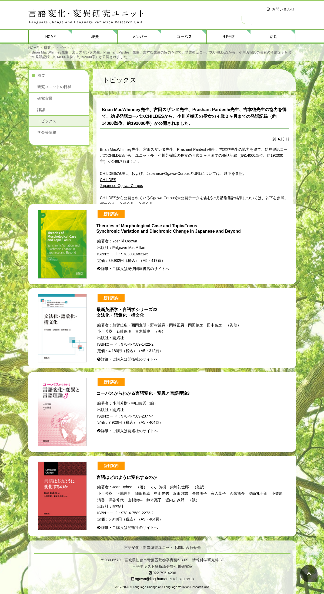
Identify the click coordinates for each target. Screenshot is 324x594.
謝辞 (41, 110)
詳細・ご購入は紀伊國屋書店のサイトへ (135, 268)
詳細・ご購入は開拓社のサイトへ (129, 359)
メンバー (139, 36)
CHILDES (108, 180)
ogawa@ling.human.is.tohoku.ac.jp (164, 579)
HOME (50, 36)
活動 (273, 36)
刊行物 (229, 36)
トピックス (64, 48)
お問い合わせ (283, 9)
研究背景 (44, 98)
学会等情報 (46, 132)
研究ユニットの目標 (54, 87)
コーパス (184, 36)
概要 (95, 36)
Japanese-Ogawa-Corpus (121, 185)
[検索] (266, 20)
